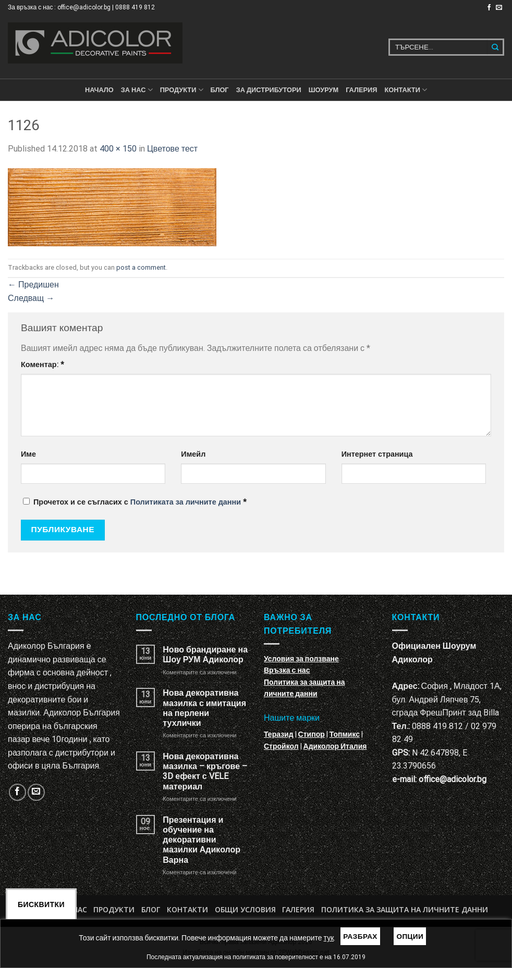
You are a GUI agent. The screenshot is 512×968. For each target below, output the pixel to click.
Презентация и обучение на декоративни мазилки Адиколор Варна (201, 840)
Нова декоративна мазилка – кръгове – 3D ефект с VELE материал (205, 771)
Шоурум (323, 90)
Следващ (31, 298)
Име (28, 454)
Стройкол (281, 746)
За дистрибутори (268, 90)
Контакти (187, 909)
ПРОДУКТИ (181, 90)
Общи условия (245, 909)
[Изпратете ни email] (499, 7)
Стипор (311, 734)
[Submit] (495, 47)
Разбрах (360, 936)
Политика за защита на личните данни (404, 909)
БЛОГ (220, 90)
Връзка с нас (287, 670)
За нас (137, 90)
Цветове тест (172, 149)
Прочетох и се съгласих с (135, 502)
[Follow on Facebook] (489, 7)
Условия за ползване (301, 659)
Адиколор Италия (335, 746)
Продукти (114, 909)
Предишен (33, 285)
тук (329, 938)
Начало (99, 90)
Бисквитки (41, 904)
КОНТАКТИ (405, 90)
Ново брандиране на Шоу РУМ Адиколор (205, 654)
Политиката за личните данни (185, 502)
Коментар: (42, 364)
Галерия (361, 90)
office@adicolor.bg (452, 779)
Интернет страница (377, 454)
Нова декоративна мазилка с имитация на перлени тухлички (204, 708)
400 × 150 (118, 149)
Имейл (193, 454)
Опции (409, 936)
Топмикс (345, 734)
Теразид (279, 734)
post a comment (141, 267)
